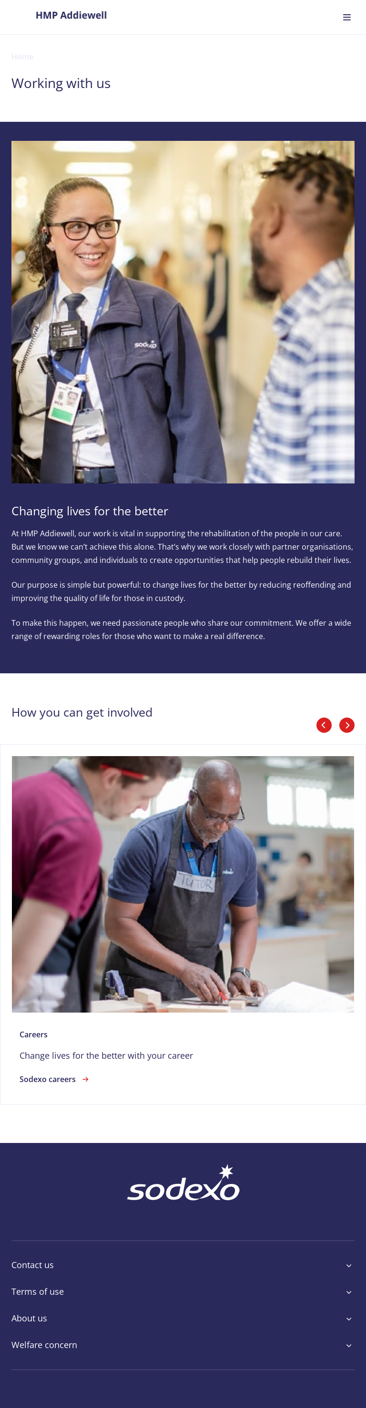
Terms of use (183, 1292)
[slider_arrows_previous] (324, 725)
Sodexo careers (55, 1079)
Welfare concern (183, 1345)
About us (183, 1318)
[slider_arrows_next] (347, 725)
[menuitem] (71, 17)
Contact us (183, 1265)
